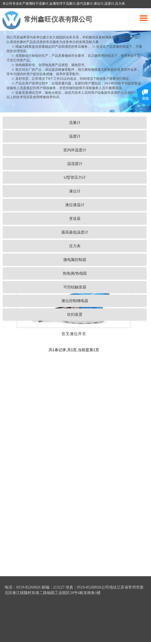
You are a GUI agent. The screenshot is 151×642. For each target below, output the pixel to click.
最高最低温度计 (74, 232)
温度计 (75, 136)
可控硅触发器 (74, 287)
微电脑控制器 (74, 259)
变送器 (75, 218)
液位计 (75, 191)
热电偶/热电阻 (75, 273)
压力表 (75, 246)
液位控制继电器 (74, 301)
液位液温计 (74, 205)
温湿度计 (74, 163)
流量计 (75, 122)
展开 (143, 98)
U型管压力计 (75, 177)
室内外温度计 (74, 150)
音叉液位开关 (73, 333)
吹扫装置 (74, 314)
